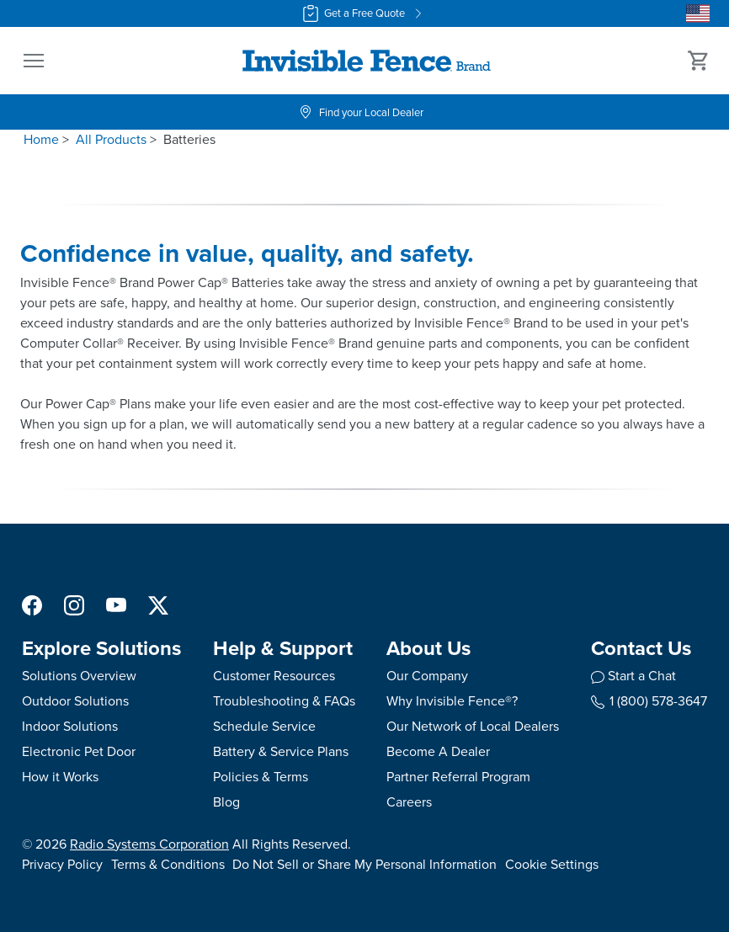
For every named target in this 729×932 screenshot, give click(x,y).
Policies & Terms (260, 776)
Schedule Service (264, 726)
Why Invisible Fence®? (452, 701)
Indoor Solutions (70, 726)
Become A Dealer (438, 751)
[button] (33, 60)
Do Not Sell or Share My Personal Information (364, 864)
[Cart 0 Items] (699, 60)
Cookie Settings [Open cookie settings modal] (552, 864)
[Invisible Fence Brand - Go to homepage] (366, 61)
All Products (111, 139)
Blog (226, 802)
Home (41, 139)
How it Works (60, 776)
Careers (409, 802)
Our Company (427, 675)
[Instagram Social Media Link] (74, 604)
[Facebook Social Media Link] (32, 604)
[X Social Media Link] (158, 604)
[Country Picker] (698, 13)
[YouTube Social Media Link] (116, 604)
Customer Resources (274, 675)
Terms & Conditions (168, 864)
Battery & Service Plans (281, 751)
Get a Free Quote (364, 13)
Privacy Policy (62, 864)
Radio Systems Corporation (149, 844)
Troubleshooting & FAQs (284, 701)
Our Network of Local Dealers (472, 726)
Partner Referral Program (458, 776)
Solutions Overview (79, 675)
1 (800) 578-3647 (649, 701)
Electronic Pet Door (79, 751)
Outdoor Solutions (75, 701)
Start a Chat (642, 675)
